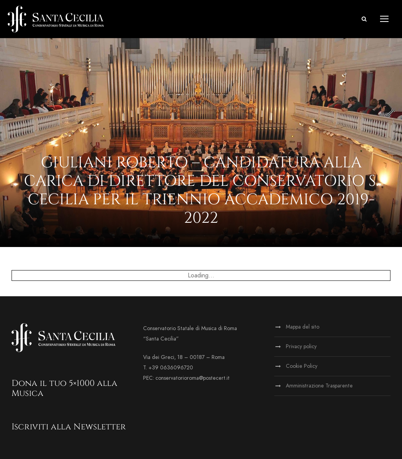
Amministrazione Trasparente (319, 385)
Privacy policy (301, 346)
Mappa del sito (302, 326)
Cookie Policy (301, 366)
